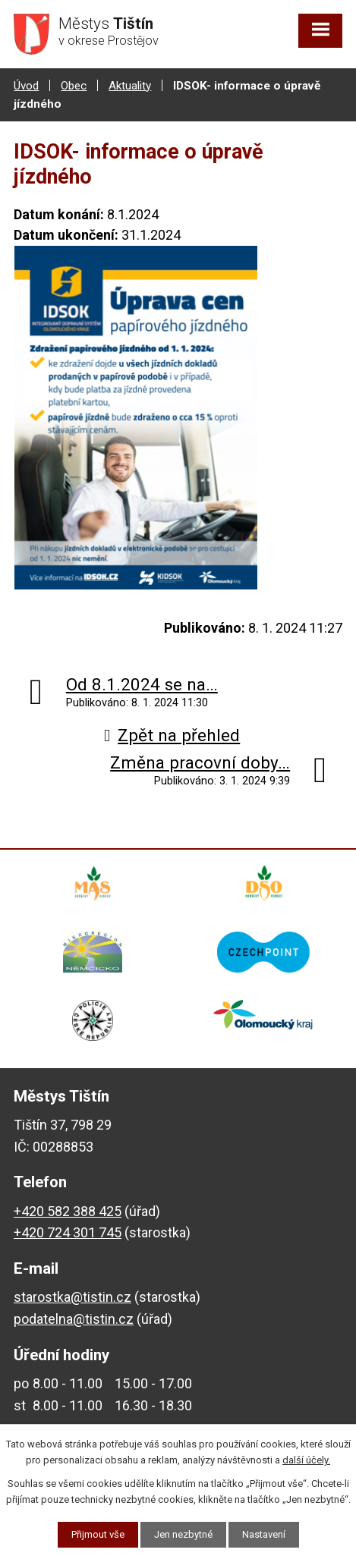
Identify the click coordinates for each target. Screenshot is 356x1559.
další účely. (306, 1460)
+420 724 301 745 (67, 1232)
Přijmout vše (97, 1534)
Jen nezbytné (183, 1534)
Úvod (26, 86)
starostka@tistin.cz (72, 1297)
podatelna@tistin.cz (74, 1319)
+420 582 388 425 (67, 1211)
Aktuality (130, 86)
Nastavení (263, 1534)
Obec (74, 86)
